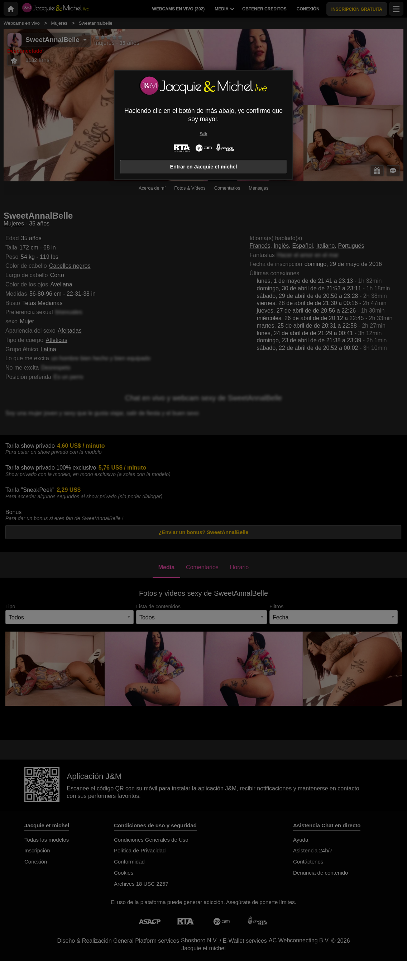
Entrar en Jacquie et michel (203, 167)
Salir (203, 134)
